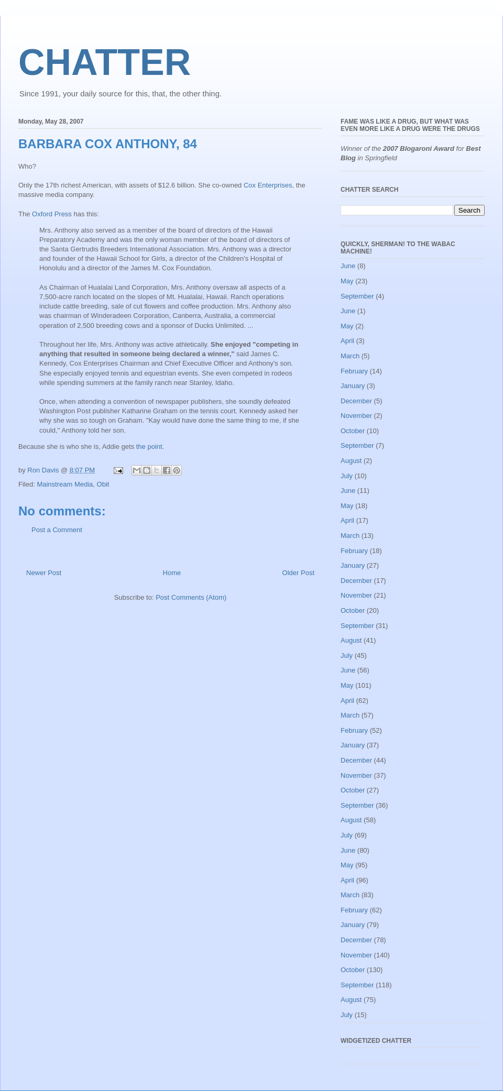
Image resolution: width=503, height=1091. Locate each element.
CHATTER (104, 62)
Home (172, 573)
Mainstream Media (65, 484)
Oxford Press (52, 214)
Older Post (298, 573)
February (354, 371)
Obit (103, 484)
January (353, 386)
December (356, 401)
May (347, 281)
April (347, 341)
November (356, 416)
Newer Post (43, 573)
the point (149, 446)
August (351, 461)
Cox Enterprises (268, 185)
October (353, 431)
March (350, 356)
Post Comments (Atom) (191, 597)
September (357, 296)
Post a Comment (56, 530)
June (348, 266)
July (347, 476)
